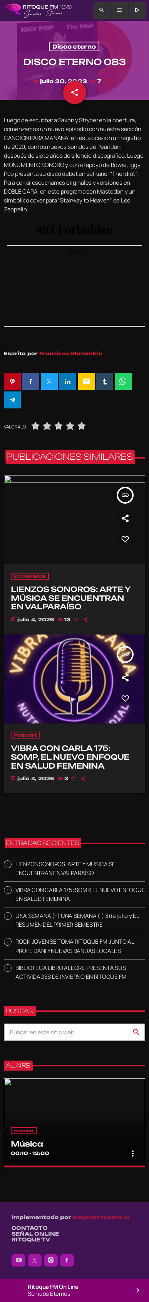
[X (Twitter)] (35, 1260)
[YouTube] (18, 1260)
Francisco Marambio (70, 353)
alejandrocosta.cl (101, 1217)
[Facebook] (67, 1260)
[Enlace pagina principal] (37, 10)
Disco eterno (74, 46)
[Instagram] (51, 1260)
